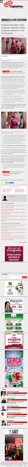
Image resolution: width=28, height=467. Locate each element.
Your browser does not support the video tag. (14, 267)
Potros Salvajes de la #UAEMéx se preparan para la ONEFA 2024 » (19, 191)
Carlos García (10, 398)
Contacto (25, 465)
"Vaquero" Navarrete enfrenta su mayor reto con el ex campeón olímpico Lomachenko (12, 206)
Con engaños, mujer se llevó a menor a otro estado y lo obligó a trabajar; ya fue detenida (12, 226)
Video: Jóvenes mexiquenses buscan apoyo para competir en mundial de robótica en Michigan (13, 238)
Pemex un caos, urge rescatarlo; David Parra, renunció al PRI (15, 402)
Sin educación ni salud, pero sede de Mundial (15, 425)
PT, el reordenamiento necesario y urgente (16, 394)
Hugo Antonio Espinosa (13, 406)
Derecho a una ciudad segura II (14, 409)
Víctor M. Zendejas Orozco (14, 413)
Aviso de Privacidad (9, 465)
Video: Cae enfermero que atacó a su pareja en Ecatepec (13, 236)
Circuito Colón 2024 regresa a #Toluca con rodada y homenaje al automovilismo (13, 173)
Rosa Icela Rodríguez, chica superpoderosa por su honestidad (16, 417)
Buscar (24, 277)
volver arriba (22, 242)
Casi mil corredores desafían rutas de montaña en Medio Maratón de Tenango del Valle (12, 210)
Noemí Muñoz (10, 420)
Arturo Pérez (21, 35)
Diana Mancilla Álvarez (13, 391)
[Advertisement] (14, 13)
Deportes (9, 22)
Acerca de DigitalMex (18, 465)
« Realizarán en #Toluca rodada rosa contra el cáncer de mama (7, 191)
